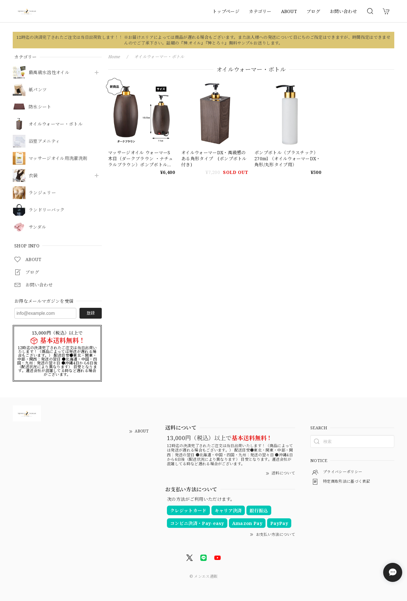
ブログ (313, 11)
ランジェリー (42, 193)
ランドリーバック (47, 210)
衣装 (33, 175)
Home (114, 56)
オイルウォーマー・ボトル (56, 124)
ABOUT (289, 11)
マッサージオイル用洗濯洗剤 (58, 158)
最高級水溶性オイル (49, 72)
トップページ (225, 11)
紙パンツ (38, 90)
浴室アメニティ (44, 141)
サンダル (37, 227)
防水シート (40, 107)
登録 (90, 313)
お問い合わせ (343, 11)
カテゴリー (260, 11)
